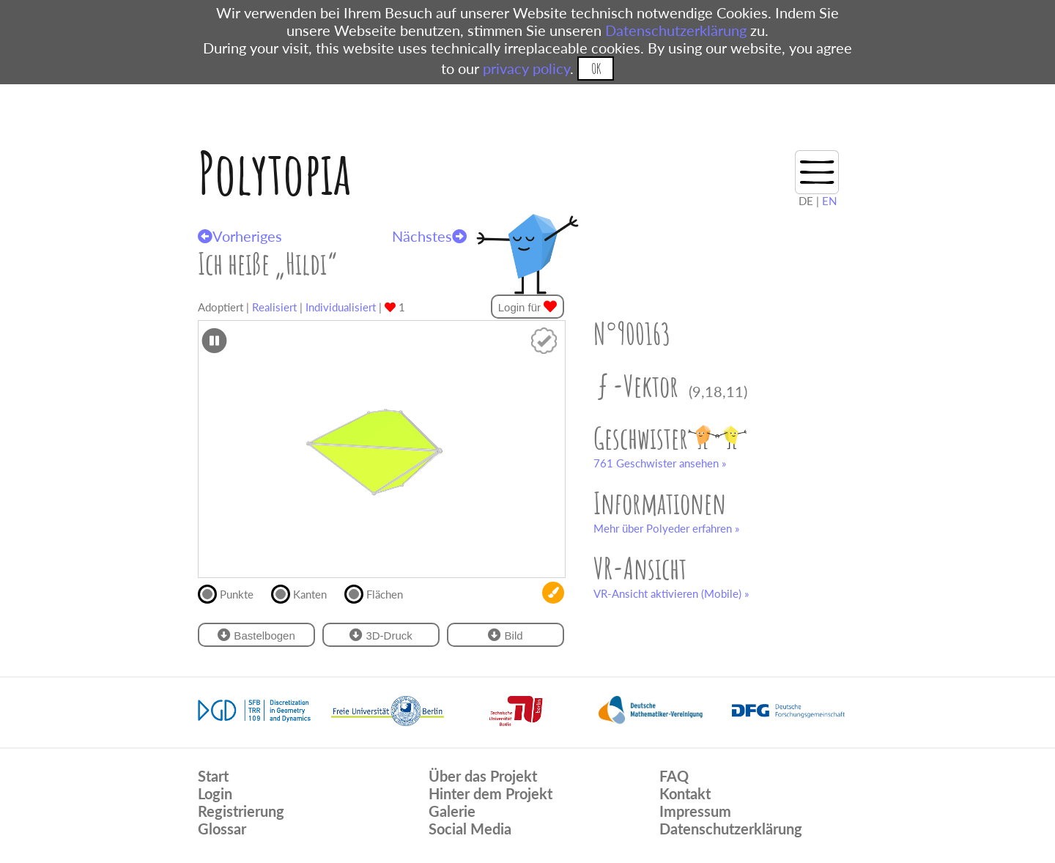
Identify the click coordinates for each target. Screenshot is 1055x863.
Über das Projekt (483, 776)
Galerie (452, 811)
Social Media (470, 828)
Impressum (695, 811)
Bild (505, 635)
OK (596, 68)
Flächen (379, 593)
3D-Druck (380, 635)
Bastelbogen (256, 635)
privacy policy (526, 68)
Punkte (232, 593)
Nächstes (429, 236)
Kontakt (685, 793)
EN (829, 200)
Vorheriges (240, 236)
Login (215, 793)
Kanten (305, 593)
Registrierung (241, 811)
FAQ (674, 776)
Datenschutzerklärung (676, 30)
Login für (528, 307)
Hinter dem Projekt (490, 793)
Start (213, 776)
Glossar (222, 828)
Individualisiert (341, 307)
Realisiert (274, 307)
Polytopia (274, 173)
